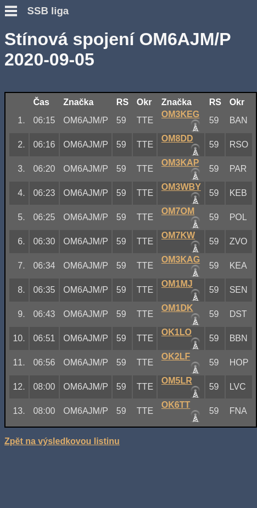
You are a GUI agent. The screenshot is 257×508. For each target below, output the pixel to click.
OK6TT (175, 404)
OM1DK (177, 308)
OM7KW (178, 235)
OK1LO (176, 332)
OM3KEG (180, 114)
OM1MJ (177, 283)
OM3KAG (180, 259)
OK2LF (175, 356)
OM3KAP (180, 162)
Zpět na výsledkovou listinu (62, 441)
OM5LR (176, 380)
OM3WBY (181, 187)
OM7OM (177, 211)
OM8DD (177, 138)
